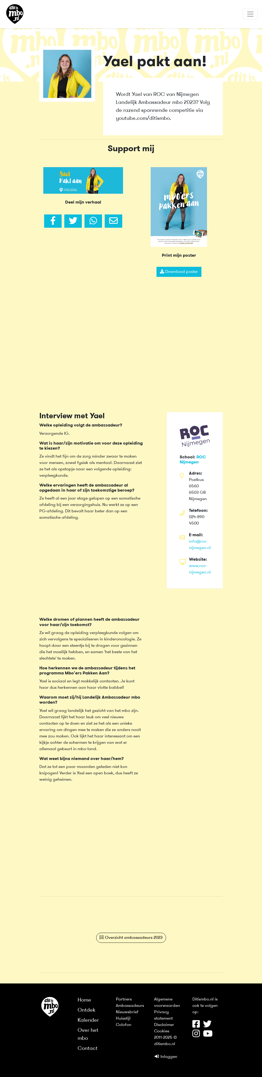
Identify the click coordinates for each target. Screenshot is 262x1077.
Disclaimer (164, 1025)
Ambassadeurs (130, 1006)
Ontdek (86, 1010)
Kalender (88, 1020)
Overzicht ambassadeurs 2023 (131, 937)
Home (84, 1000)
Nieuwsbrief (127, 1012)
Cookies (161, 1031)
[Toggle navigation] (250, 14)
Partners (124, 999)
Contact (88, 1048)
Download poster (179, 271)
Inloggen (165, 1057)
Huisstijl (123, 1018)
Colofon (123, 1025)
